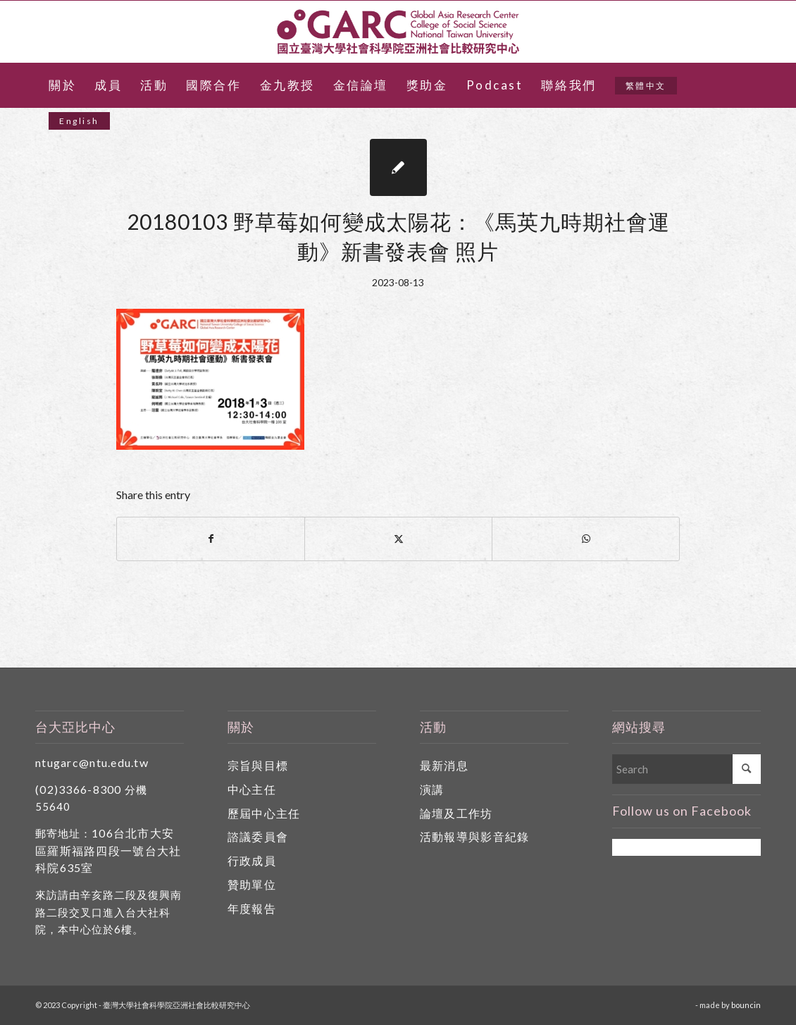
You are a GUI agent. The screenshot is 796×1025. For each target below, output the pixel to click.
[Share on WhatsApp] (585, 538)
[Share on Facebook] (210, 538)
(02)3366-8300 (78, 789)
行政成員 (252, 860)
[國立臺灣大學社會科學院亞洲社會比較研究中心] (398, 32)
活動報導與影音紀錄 (475, 836)
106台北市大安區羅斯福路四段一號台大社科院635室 (108, 850)
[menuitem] (62, 85)
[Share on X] (398, 538)
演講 (432, 789)
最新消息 (444, 765)
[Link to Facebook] (750, 31)
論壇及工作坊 (456, 813)
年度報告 (252, 908)
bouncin (746, 1004)
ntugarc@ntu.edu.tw (92, 762)
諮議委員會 (258, 836)
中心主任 (252, 789)
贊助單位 (252, 884)
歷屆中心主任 (264, 813)
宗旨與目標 (258, 765)
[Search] (686, 769)
